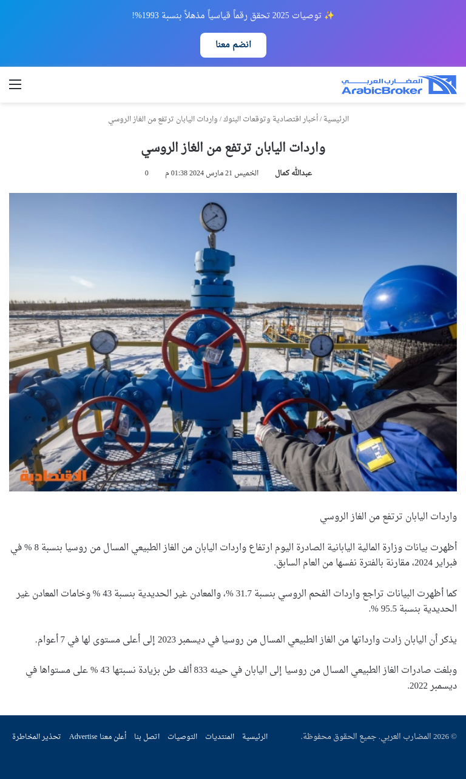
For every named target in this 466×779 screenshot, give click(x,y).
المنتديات (219, 737)
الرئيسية (340, 119)
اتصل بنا (147, 737)
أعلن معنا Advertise (97, 737)
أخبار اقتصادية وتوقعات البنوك (270, 119)
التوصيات (182, 737)
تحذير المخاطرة (36, 737)
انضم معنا (233, 45)
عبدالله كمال (293, 173)
